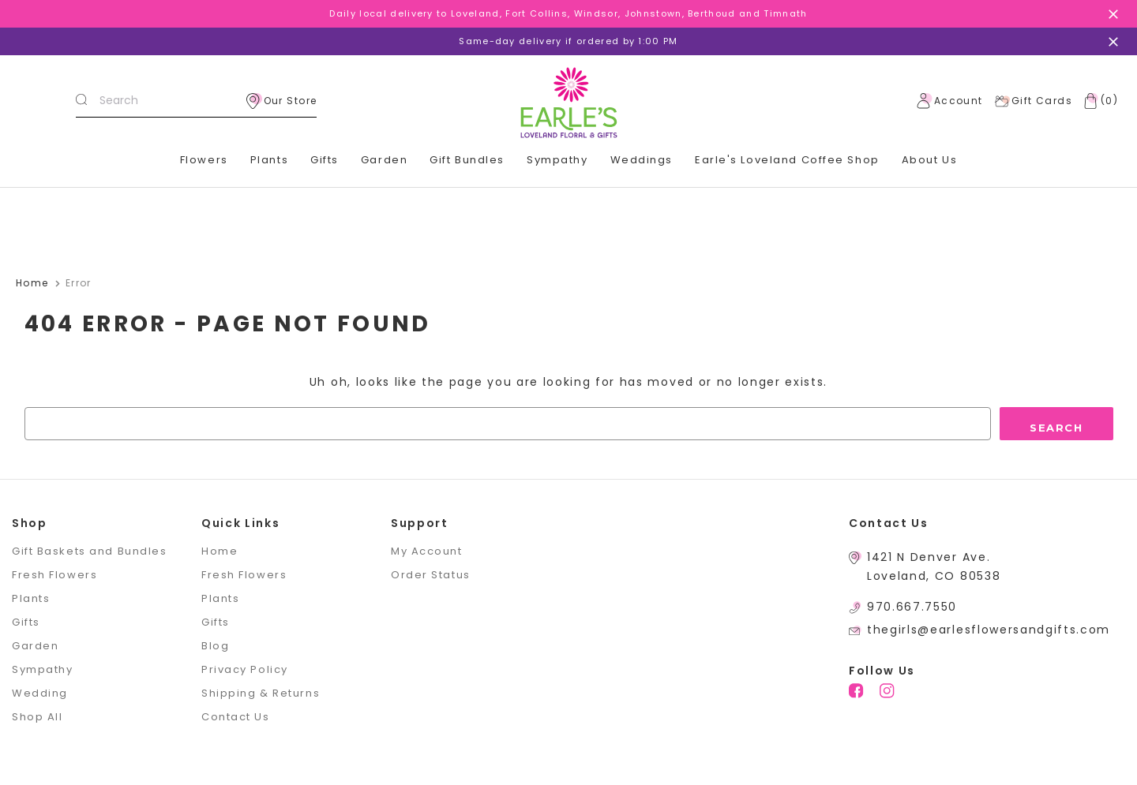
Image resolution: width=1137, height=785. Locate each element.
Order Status (431, 574)
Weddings (641, 159)
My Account (427, 551)
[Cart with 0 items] (1097, 101)
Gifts (324, 159)
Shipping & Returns (260, 693)
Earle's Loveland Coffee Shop (787, 159)
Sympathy (557, 159)
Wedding (40, 693)
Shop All (37, 716)
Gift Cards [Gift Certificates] (1033, 101)
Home (219, 551)
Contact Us (235, 716)
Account (950, 101)
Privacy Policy (244, 669)
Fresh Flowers (54, 574)
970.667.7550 (912, 607)
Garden (384, 159)
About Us (929, 159)
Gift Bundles (467, 159)
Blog (215, 645)
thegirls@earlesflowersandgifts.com (988, 629)
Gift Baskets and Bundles (89, 551)
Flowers (204, 159)
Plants (269, 159)
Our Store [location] (281, 101)
